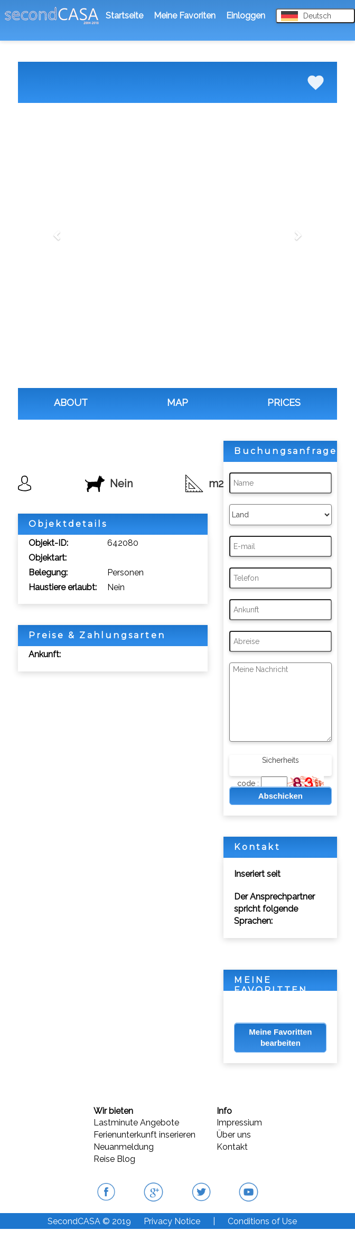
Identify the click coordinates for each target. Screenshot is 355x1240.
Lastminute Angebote (136, 1123)
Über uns (234, 1135)
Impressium (239, 1123)
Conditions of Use (262, 1221)
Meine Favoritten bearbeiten (280, 1037)
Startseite (124, 16)
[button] (58, 235)
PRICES (284, 402)
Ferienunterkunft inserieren (144, 1135)
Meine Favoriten (185, 16)
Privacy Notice (172, 1221)
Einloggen (245, 16)
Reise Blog (114, 1159)
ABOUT (71, 402)
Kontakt (232, 1147)
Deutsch (306, 16)
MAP (177, 402)
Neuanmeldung (124, 1147)
